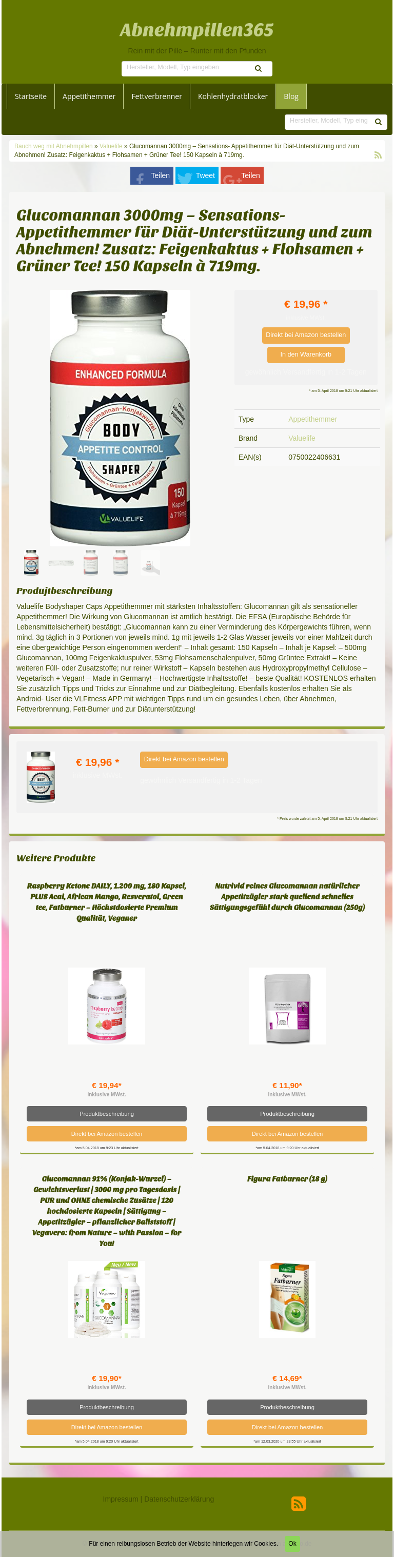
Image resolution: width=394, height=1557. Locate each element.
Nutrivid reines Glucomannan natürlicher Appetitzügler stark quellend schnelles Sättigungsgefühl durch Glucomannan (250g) (287, 897)
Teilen (160, 175)
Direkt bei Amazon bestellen (306, 335)
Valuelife (111, 146)
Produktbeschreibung (107, 1114)
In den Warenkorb (305, 354)
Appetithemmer (89, 96)
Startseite (31, 96)
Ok (292, 1543)
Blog (291, 96)
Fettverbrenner (156, 96)
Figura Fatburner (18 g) (287, 1179)
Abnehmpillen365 (197, 30)
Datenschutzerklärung (179, 1499)
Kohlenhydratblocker (233, 96)
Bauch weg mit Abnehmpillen (54, 146)
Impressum (121, 1499)
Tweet (205, 175)
